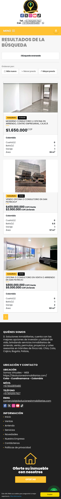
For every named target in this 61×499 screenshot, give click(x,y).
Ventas (9, 421)
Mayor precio (48, 71)
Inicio (8, 416)
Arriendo (9, 425)
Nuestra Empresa (14, 438)
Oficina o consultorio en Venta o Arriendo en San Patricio (30, 278)
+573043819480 (31, 23)
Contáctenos (12, 443)
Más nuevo (10, 71)
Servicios (10, 430)
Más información (15, 497)
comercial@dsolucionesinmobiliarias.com (27, 400)
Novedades (11, 434)
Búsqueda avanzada (30, 55)
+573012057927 (32, 20)
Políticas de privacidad (18, 447)
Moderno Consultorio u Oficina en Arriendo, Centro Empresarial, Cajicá (27, 122)
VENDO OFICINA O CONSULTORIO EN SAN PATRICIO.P (26, 200)
